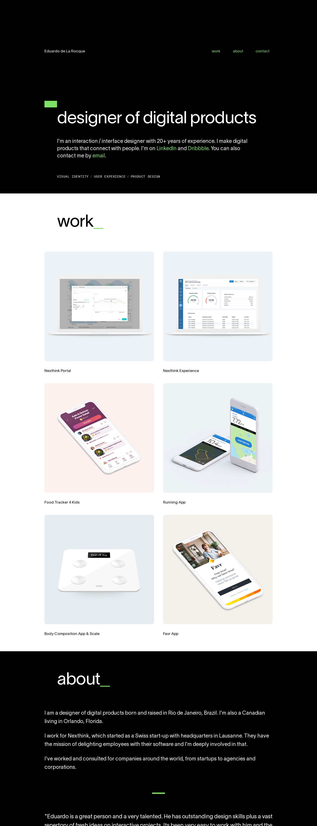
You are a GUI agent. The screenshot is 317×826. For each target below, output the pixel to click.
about (238, 51)
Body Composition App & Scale (72, 634)
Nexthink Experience (181, 371)
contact (262, 51)
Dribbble (198, 148)
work (216, 51)
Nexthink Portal (57, 371)
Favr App (170, 634)
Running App (174, 502)
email (98, 156)
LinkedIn (167, 148)
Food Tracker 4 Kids (62, 502)
